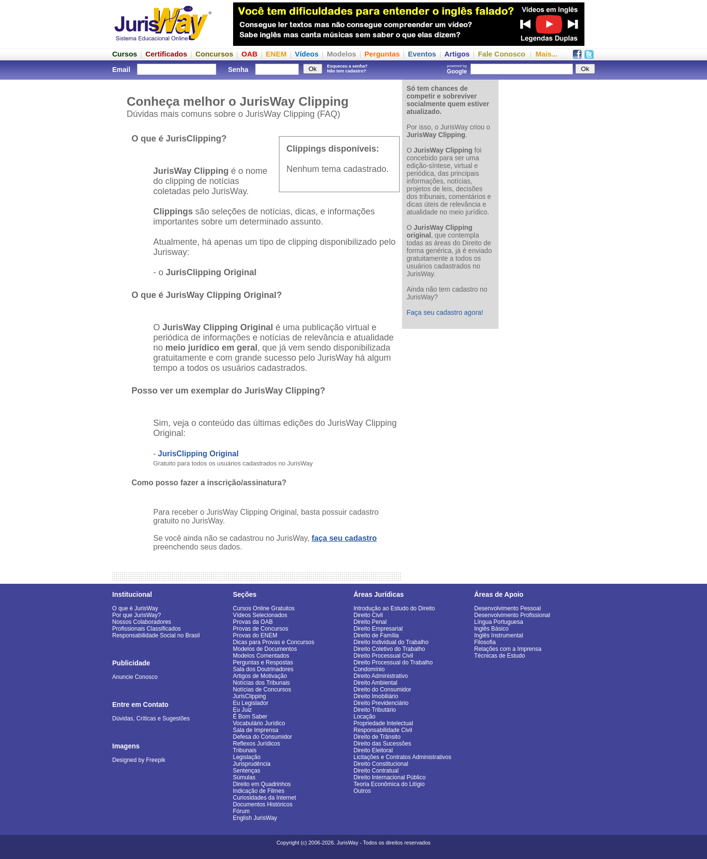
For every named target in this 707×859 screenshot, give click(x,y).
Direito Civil (368, 615)
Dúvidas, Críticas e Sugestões (151, 718)
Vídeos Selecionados (260, 615)
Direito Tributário (375, 709)
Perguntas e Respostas (263, 662)
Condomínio (369, 669)
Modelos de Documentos (265, 649)
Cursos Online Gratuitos (264, 608)
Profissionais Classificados (146, 628)
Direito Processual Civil (383, 655)
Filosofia (485, 642)
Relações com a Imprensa (507, 649)
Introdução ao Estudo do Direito (394, 608)
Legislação (247, 757)
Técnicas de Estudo (499, 655)
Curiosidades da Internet (264, 797)
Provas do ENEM (255, 635)
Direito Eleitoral (373, 750)
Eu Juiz (242, 709)
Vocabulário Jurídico (259, 723)
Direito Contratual (376, 770)
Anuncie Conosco (135, 677)
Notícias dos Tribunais (261, 682)
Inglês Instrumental (498, 635)
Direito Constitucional (381, 763)
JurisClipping (249, 696)
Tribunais (245, 750)
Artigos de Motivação (260, 676)
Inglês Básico (491, 628)
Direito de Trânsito (377, 736)
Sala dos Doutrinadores (263, 669)
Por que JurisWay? (136, 615)
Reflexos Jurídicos (256, 743)
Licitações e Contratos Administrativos (403, 757)
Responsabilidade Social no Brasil (156, 635)
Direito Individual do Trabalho (391, 642)
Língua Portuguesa (498, 622)
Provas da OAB (253, 622)
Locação (364, 716)
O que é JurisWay (135, 608)
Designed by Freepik (139, 760)
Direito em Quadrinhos (262, 784)
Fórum (241, 811)
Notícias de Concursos (262, 689)
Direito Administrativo (381, 676)
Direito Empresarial (378, 628)
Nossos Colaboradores (141, 622)
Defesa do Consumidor (262, 736)
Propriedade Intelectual (383, 723)
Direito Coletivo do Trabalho (389, 649)
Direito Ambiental (376, 682)
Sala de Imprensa (255, 730)
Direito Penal (370, 622)
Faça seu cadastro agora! (445, 312)
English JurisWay (255, 818)
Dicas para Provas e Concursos (274, 642)
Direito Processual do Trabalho (393, 662)
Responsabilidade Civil (383, 730)
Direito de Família (376, 635)
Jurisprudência (252, 763)
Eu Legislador (250, 703)
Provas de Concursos (261, 628)
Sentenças (247, 770)
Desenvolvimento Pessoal (507, 608)
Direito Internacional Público (390, 777)
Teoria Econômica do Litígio (389, 784)
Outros (362, 791)
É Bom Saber (250, 716)
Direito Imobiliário (376, 696)
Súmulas (244, 777)
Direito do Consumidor (382, 689)
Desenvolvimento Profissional (512, 615)
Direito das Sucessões (382, 743)
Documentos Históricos (262, 804)
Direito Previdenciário (381, 703)
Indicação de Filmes (259, 791)
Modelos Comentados (261, 655)
